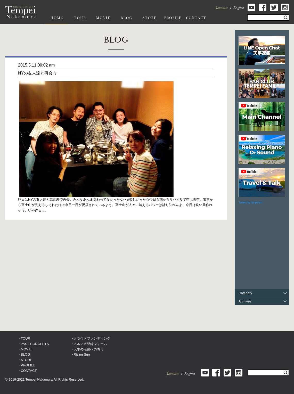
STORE (26, 360)
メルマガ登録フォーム (90, 344)
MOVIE (26, 349)
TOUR (25, 338)
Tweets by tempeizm (250, 202)
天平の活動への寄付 (89, 349)
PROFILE (28, 365)
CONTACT (29, 371)
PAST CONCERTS (35, 344)
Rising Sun (82, 354)
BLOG (25, 354)
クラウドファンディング (92, 338)
